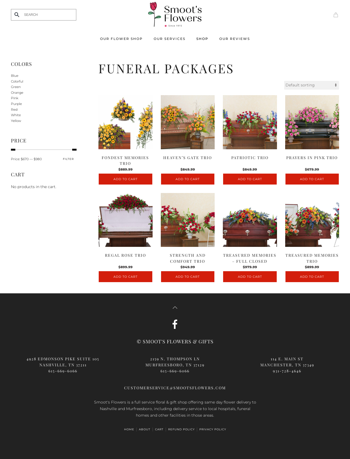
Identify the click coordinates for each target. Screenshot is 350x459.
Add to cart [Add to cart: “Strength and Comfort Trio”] (188, 277)
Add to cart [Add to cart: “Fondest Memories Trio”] (125, 179)
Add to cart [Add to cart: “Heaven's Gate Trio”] (188, 179)
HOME (129, 429)
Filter (68, 159)
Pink (14, 98)
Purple (16, 104)
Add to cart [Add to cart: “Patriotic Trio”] (250, 179)
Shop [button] (202, 39)
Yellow (16, 121)
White (16, 115)
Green (16, 87)
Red (14, 109)
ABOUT (144, 429)
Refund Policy (181, 429)
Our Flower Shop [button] (121, 39)
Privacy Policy (212, 429)
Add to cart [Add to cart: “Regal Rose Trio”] (125, 277)
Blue (14, 76)
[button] (175, 307)
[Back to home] (175, 14)
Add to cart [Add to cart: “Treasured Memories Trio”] (312, 277)
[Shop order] (311, 85)
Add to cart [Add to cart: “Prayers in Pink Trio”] (312, 179)
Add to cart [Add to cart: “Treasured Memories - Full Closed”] (250, 277)
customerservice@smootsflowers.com (175, 387)
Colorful (17, 81)
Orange (17, 92)
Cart (159, 429)
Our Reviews (234, 39)
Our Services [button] (169, 39)
